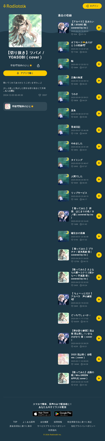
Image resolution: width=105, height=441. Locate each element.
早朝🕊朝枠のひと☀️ (21, 65)
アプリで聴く (25, 73)
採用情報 (58, 422)
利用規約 (52, 430)
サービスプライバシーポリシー (51, 426)
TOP (15, 422)
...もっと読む (8, 91)
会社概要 (44, 422)
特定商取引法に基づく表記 (79, 422)
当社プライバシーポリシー (83, 426)
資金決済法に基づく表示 (21, 426)
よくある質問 (29, 422)
